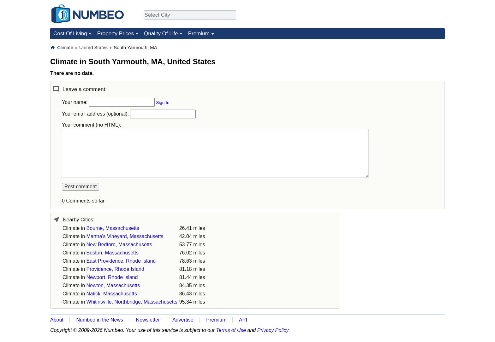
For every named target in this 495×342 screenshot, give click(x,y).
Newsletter (148, 319)
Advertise (183, 319)
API (243, 319)
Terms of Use (231, 330)
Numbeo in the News (99, 319)
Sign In (162, 102)
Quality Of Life (161, 34)
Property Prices (115, 34)
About (56, 319)
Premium (199, 34)
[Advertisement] (397, 83)
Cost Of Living (70, 34)
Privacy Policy (273, 330)
